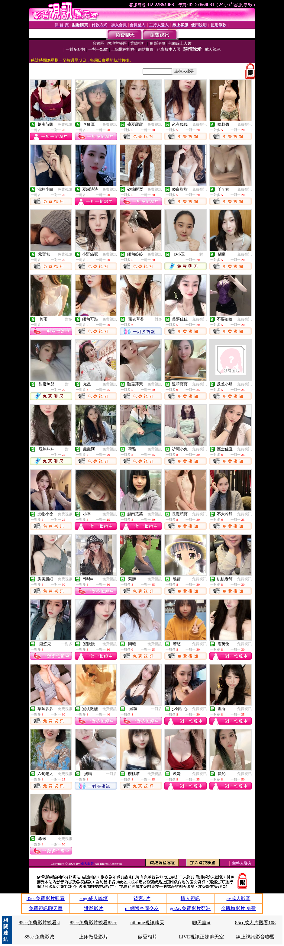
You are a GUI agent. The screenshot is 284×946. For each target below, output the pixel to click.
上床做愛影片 (93, 936)
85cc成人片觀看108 (255, 922)
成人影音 (88, 863)
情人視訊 (190, 898)
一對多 (66, 319)
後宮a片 (142, 898)
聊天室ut (201, 922)
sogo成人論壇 (93, 898)
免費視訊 (65, 124)
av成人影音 (238, 898)
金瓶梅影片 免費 (238, 908)
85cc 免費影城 (39, 936)
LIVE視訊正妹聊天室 (201, 936)
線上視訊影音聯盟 (255, 936)
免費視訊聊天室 (46, 908)
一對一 (201, 254)
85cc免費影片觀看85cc (93, 922)
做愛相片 (147, 936)
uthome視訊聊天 (147, 922)
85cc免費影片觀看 (46, 898)
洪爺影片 (93, 908)
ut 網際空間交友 (142, 908)
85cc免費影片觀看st (39, 922)
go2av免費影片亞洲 (190, 908)
